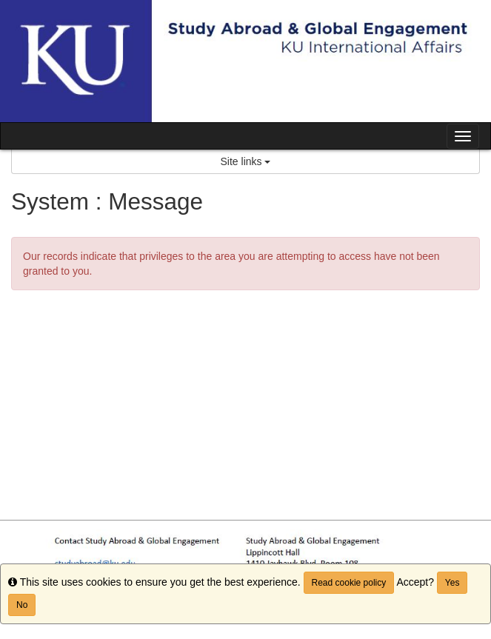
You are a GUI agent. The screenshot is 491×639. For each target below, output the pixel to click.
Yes (452, 583)
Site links (246, 161)
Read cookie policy (349, 583)
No (21, 605)
